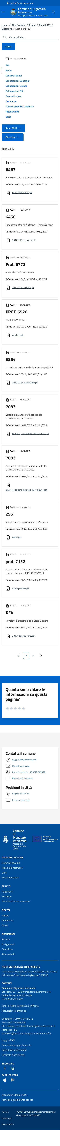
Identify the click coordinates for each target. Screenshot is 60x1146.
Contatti (7, 983)
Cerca (8, 46)
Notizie (5, 915)
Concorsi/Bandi (14, 75)
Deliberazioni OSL (15, 91)
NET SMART (34, 1115)
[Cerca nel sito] (53, 12)
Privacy (5, 1112)
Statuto (6, 939)
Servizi (6, 886)
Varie (8, 117)
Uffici (4, 872)
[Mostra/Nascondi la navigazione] (3, 12)
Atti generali (8, 944)
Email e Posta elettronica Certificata (20, 1006)
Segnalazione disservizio (14, 1050)
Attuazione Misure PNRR (14, 1095)
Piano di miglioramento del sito (17, 1100)
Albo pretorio (8, 954)
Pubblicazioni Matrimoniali (20, 106)
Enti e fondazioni (10, 877)
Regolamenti (12, 111)
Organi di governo (11, 863)
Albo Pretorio (18, 25)
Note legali (7, 1118)
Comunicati (7, 920)
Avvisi (32, 25)
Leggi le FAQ (8, 1040)
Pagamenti (7, 891)
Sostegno (7, 896)
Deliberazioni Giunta (16, 86)
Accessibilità (8, 1124)
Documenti (8, 934)
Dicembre (7, 28)
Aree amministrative (12, 868)
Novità (6, 910)
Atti (8, 65)
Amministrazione (12, 857)
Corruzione (7, 949)
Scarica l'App (10, 1075)
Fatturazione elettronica (14, 1011)
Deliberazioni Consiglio (17, 81)
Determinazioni (14, 96)
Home (5, 25)
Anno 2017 (45, 25)
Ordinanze (11, 101)
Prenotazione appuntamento (16, 1045)
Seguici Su (8, 1063)
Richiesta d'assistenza (13, 1055)
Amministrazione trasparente (21, 967)
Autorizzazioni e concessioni (16, 901)
